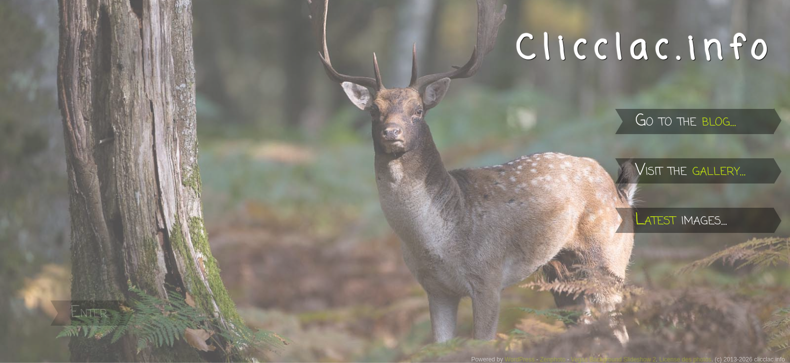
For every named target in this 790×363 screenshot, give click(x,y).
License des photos (685, 359)
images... (681, 220)
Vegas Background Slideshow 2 (613, 359)
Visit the (690, 170)
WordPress (520, 359)
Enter (89, 312)
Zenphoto (553, 359)
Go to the (685, 121)
